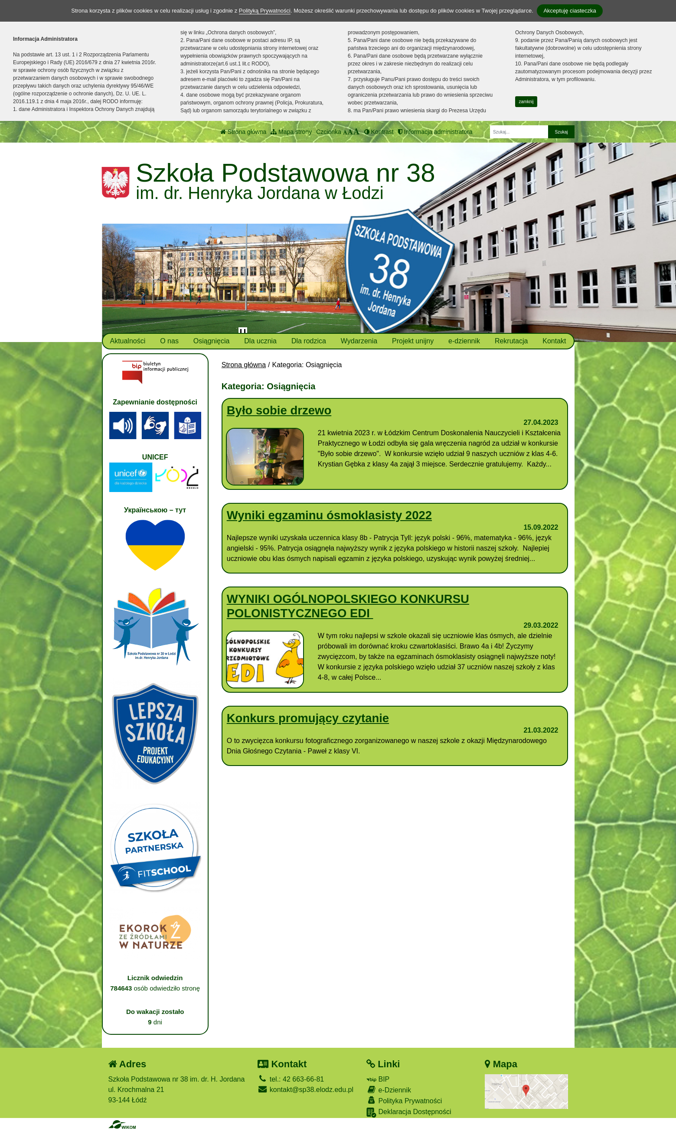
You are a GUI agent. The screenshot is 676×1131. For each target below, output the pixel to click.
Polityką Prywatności (265, 10)
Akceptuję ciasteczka (569, 10)
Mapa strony (291, 131)
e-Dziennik (388, 1089)
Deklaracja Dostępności (408, 1113)
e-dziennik (464, 341)
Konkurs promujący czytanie (308, 718)
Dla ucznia (260, 341)
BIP (377, 1079)
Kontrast (379, 131)
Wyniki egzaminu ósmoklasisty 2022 (329, 515)
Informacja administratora (435, 131)
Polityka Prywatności (404, 1100)
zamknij (526, 101)
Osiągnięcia (211, 341)
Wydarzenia (359, 341)
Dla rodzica (308, 341)
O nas (169, 341)
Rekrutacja (511, 341)
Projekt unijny (413, 341)
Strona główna (243, 131)
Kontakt (554, 341)
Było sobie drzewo (279, 410)
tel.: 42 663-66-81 (291, 1079)
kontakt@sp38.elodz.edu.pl (305, 1089)
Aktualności (127, 341)
